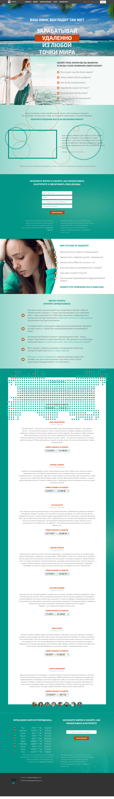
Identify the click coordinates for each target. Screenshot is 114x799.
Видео (35, 2)
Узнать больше (45, 2)
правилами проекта (46, 762)
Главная (28, 2)
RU (88, 2)
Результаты (63, 2)
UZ (97, 2)
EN (92, 2)
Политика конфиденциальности (31, 780)
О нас (55, 2)
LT (93, 2)
